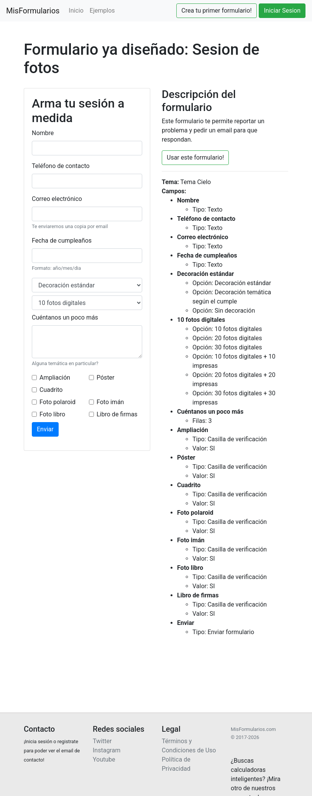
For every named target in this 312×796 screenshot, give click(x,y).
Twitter (102, 741)
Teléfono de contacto (61, 166)
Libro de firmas (117, 414)
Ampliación (54, 377)
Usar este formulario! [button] (195, 157)
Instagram (106, 750)
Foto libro (52, 414)
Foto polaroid (57, 402)
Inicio (76, 10)
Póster (106, 377)
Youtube (104, 759)
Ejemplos (102, 10)
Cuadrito (50, 389)
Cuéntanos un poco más (65, 317)
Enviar (45, 429)
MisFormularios (32, 10)
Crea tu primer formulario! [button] (216, 10)
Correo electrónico (57, 198)
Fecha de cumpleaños (62, 240)
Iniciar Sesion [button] (282, 10)
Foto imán (110, 402)
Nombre (43, 133)
